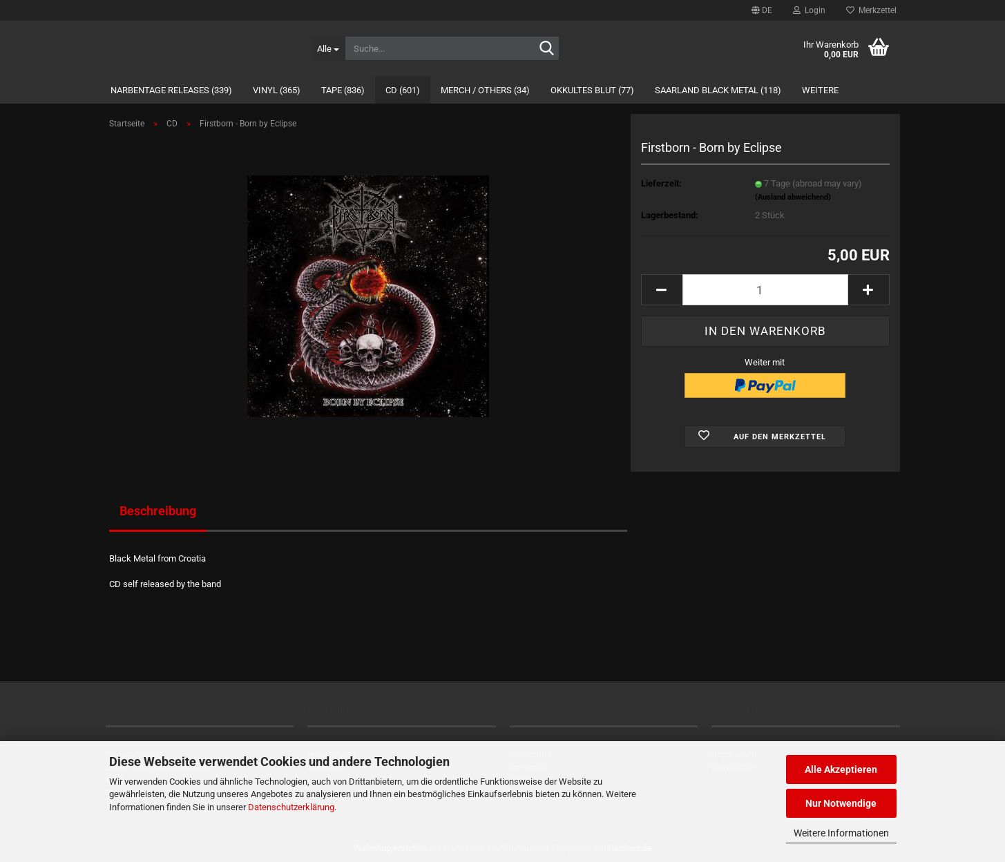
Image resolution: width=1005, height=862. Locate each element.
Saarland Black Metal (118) (718, 90)
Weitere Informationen (841, 833)
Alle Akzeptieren (841, 769)
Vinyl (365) (276, 90)
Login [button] (809, 10)
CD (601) (402, 90)
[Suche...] (328, 48)
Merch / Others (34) (485, 90)
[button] (762, 10)
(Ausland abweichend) (793, 197)
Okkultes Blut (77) (592, 90)
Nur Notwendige (841, 803)
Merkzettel (871, 10)
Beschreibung (157, 511)
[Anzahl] (765, 289)
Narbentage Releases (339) (171, 90)
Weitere (820, 90)
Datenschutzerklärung (291, 807)
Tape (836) (343, 90)
